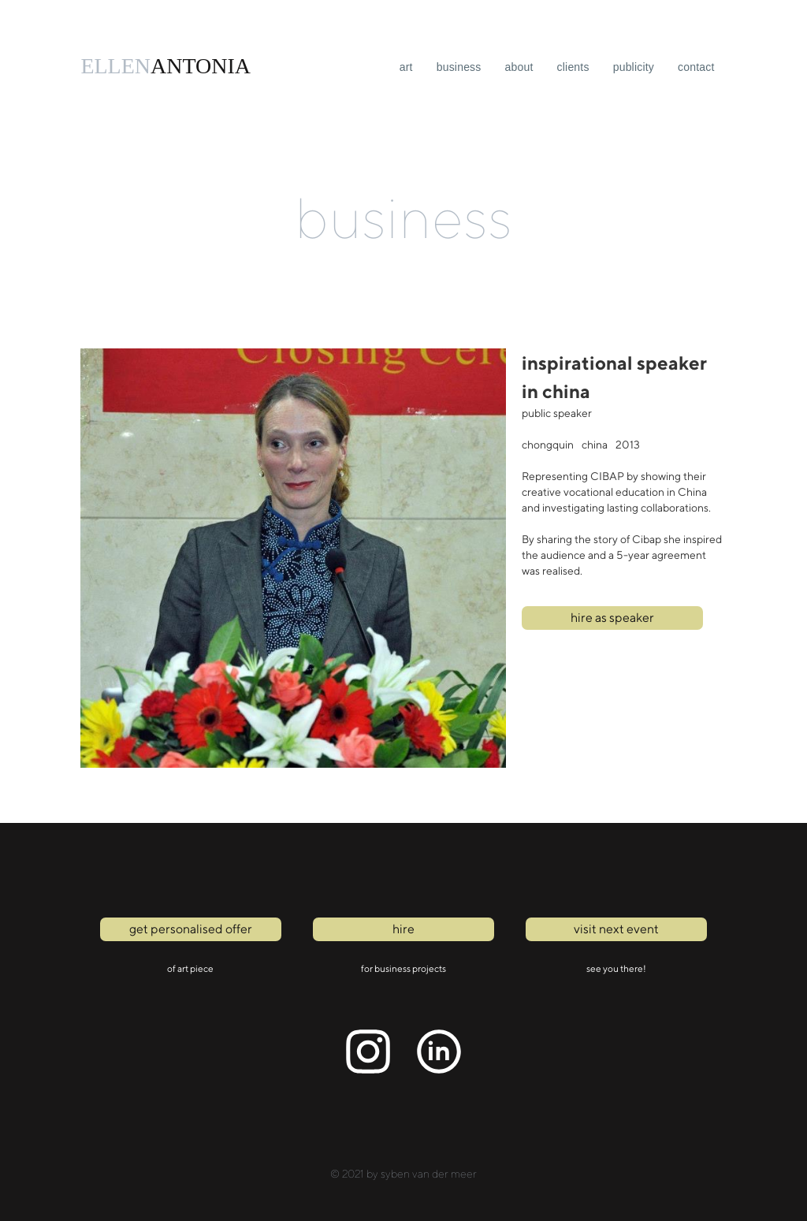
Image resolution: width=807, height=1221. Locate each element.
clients (573, 67)
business (459, 67)
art (406, 67)
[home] (165, 66)
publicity (633, 67)
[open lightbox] (292, 558)
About (519, 67)
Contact (696, 67)
